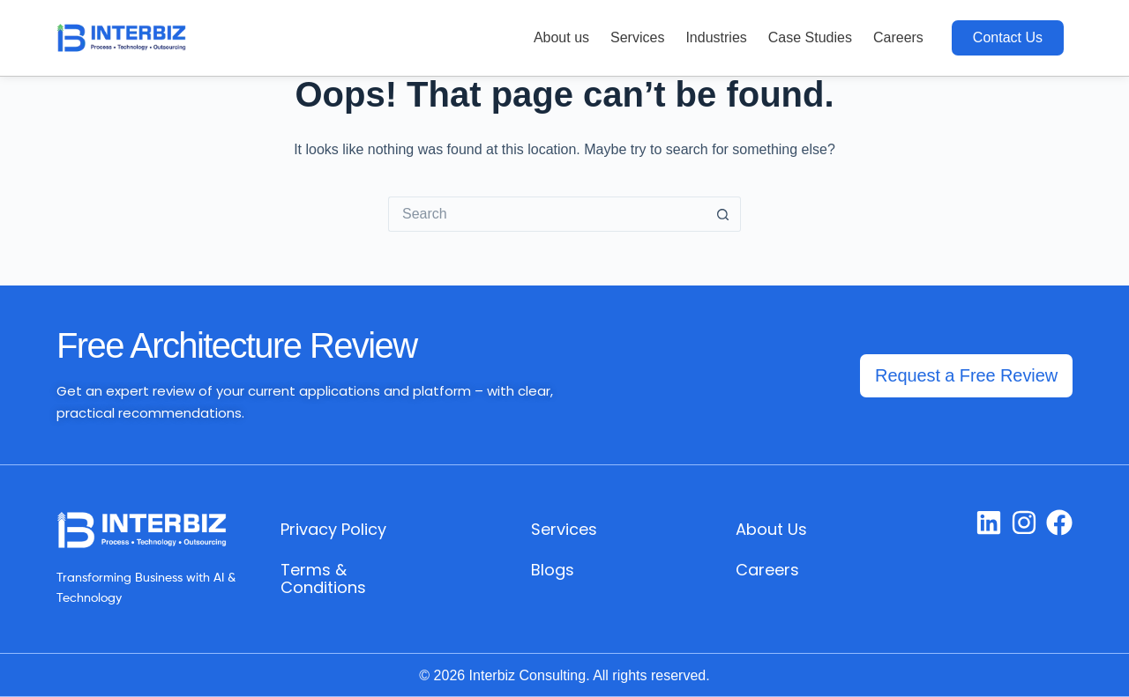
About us (561, 37)
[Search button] (723, 214)
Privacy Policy (333, 529)
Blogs (552, 570)
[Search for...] (547, 214)
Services (637, 37)
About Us (771, 529)
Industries (715, 37)
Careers (898, 37)
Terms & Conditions (323, 578)
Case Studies (810, 37)
